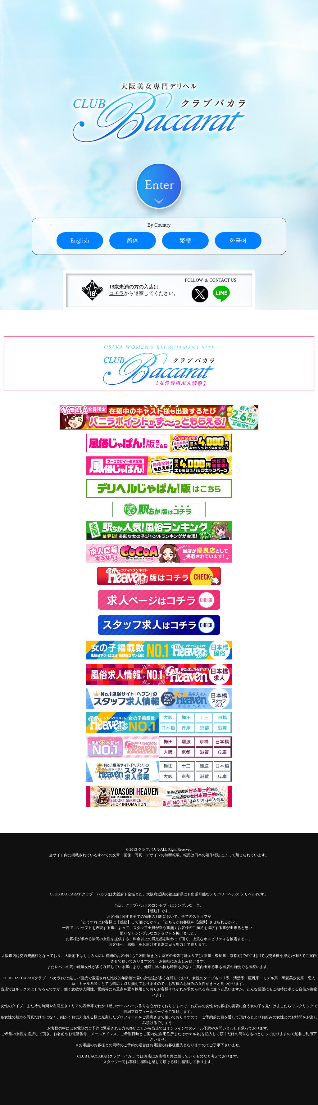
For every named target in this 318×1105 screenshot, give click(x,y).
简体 (133, 241)
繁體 (185, 241)
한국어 (238, 241)
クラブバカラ (149, 849)
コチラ (116, 293)
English (79, 241)
